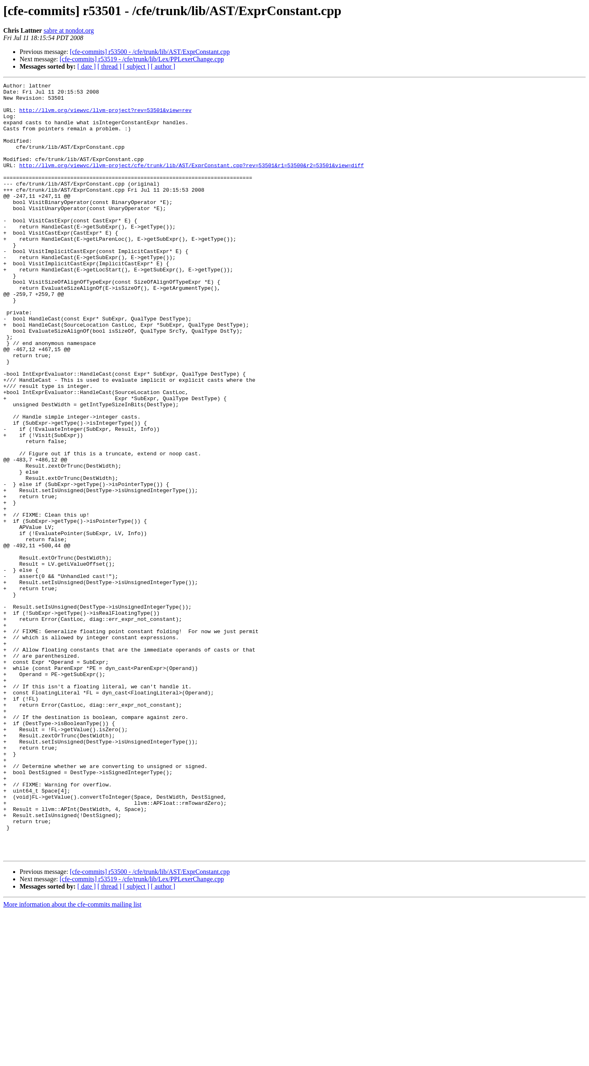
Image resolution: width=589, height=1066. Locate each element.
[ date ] (86, 66)
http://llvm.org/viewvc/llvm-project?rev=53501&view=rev (105, 116)
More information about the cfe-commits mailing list (72, 1058)
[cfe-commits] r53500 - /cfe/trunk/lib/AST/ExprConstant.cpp (150, 51)
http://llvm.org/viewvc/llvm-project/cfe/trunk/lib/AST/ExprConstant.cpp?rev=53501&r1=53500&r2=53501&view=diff (191, 182)
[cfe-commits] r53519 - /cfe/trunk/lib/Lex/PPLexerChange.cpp (142, 59)
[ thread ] (109, 66)
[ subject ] (136, 66)
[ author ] (163, 66)
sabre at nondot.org (69, 30)
